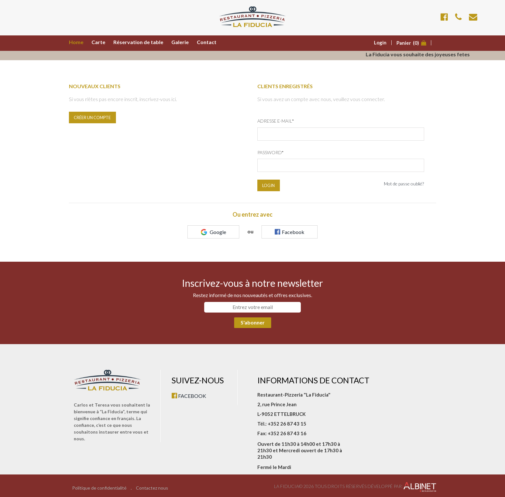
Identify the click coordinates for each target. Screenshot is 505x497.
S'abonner (253, 322)
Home (76, 42)
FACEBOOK (189, 396)
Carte (98, 42)
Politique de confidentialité (99, 488)
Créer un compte (92, 117)
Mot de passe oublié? (404, 183)
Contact (206, 42)
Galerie (180, 42)
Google (213, 232)
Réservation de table (138, 42)
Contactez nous (152, 488)
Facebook (289, 232)
